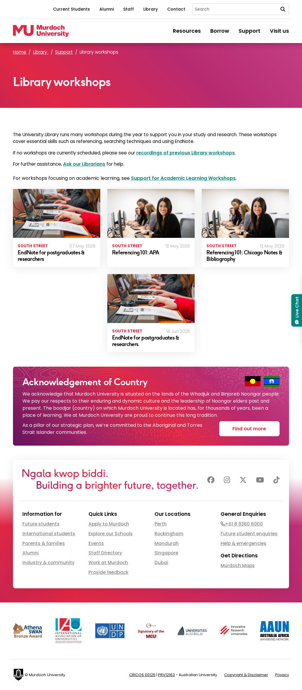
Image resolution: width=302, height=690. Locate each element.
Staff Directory (105, 553)
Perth (161, 524)
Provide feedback (108, 572)
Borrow (219, 30)
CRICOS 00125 (142, 675)
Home (19, 52)
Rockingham (169, 534)
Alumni (106, 9)
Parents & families (43, 543)
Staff (128, 9)
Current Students (71, 9)
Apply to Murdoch (108, 524)
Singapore (166, 553)
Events (96, 543)
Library (150, 9)
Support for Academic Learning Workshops (183, 178)
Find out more (249, 428)
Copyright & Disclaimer (246, 675)
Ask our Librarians (84, 164)
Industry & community (48, 562)
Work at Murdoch (108, 562)
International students (48, 534)
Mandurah (167, 543)
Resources (187, 30)
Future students (41, 524)
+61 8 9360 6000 (244, 524)
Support (249, 30)
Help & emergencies (243, 543)
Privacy (282, 675)
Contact (176, 9)
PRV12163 (166, 675)
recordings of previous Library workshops (185, 153)
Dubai (161, 562)
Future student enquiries (249, 534)
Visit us (279, 30)
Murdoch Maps (238, 565)
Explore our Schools (110, 534)
